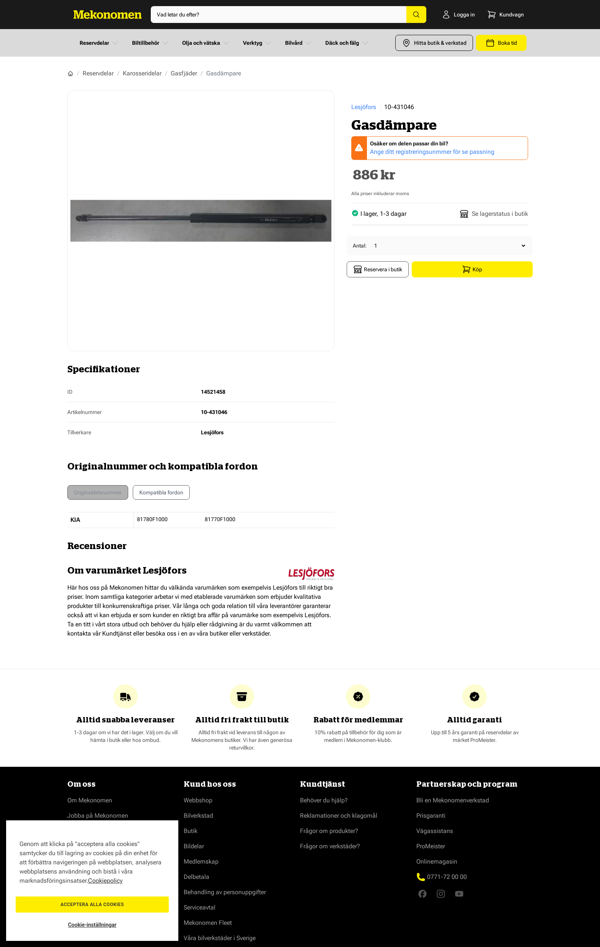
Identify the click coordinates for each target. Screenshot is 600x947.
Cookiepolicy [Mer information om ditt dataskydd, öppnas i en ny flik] (105, 880)
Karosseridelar (142, 73)
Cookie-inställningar (92, 925)
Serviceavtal (199, 907)
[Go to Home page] (107, 14)
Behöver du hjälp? (324, 800)
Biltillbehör (151, 42)
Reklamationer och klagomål (338, 815)
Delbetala (196, 876)
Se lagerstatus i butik (494, 213)
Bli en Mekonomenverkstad (452, 800)
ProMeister (430, 846)
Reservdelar (100, 42)
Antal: (360, 246)
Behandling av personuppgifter (225, 892)
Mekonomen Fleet (208, 922)
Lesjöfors (363, 107)
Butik (190, 831)
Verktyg (258, 42)
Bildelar (194, 846)
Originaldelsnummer (98, 492)
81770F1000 (220, 519)
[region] (92, 880)
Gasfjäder (184, 73)
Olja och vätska (206, 42)
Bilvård (299, 42)
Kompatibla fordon (161, 494)
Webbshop (198, 800)
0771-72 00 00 (447, 876)
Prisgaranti (430, 815)
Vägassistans (434, 831)
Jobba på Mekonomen (97, 815)
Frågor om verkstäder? (330, 846)
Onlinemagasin (436, 861)
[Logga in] (451, 14)
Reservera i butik (377, 269)
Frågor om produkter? (329, 831)
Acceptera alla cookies (92, 904)
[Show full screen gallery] (200, 220)
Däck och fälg (347, 42)
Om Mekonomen (89, 800)
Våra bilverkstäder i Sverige (220, 938)
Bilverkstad (198, 815)
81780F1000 (152, 519)
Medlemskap (201, 861)
